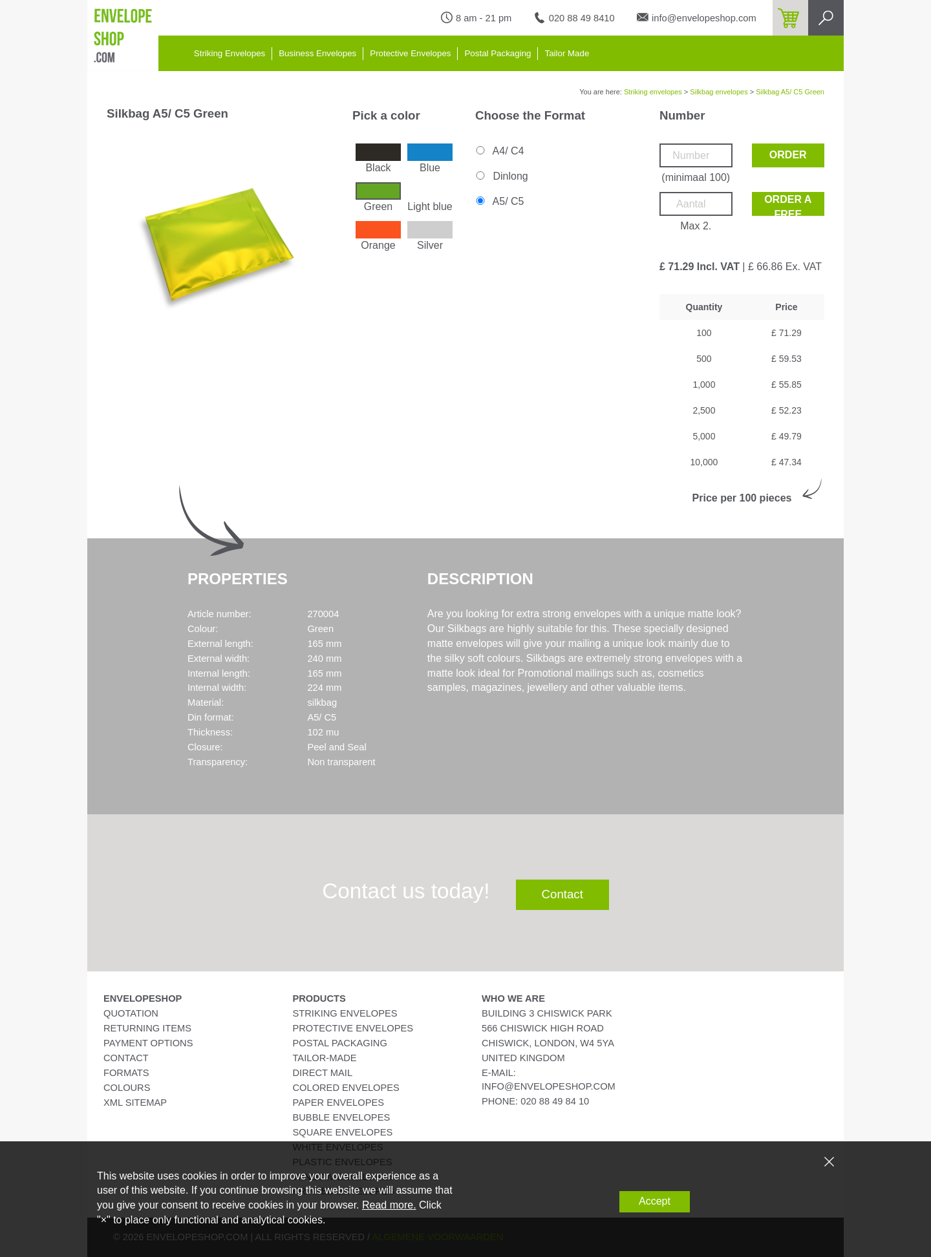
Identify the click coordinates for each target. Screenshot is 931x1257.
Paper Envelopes (338, 1102)
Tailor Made (566, 53)
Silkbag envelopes (718, 92)
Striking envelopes (653, 92)
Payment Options (148, 1043)
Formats (126, 1073)
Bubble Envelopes (342, 1117)
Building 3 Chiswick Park (547, 1013)
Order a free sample (787, 205)
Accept (654, 1201)
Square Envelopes (343, 1132)
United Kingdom (523, 1058)
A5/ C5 (499, 201)
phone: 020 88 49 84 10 (535, 1101)
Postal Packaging (497, 53)
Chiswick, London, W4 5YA (548, 1043)
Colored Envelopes (346, 1088)
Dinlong (501, 176)
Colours (126, 1088)
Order (788, 154)
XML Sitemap (135, 1102)
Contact (562, 894)
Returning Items (147, 1028)
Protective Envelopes (410, 53)
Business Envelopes (317, 53)
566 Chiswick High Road (543, 1028)
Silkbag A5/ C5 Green (790, 92)
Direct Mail (323, 1073)
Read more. (389, 1204)
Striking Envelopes (229, 53)
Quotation (130, 1013)
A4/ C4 (499, 150)
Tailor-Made (325, 1058)
